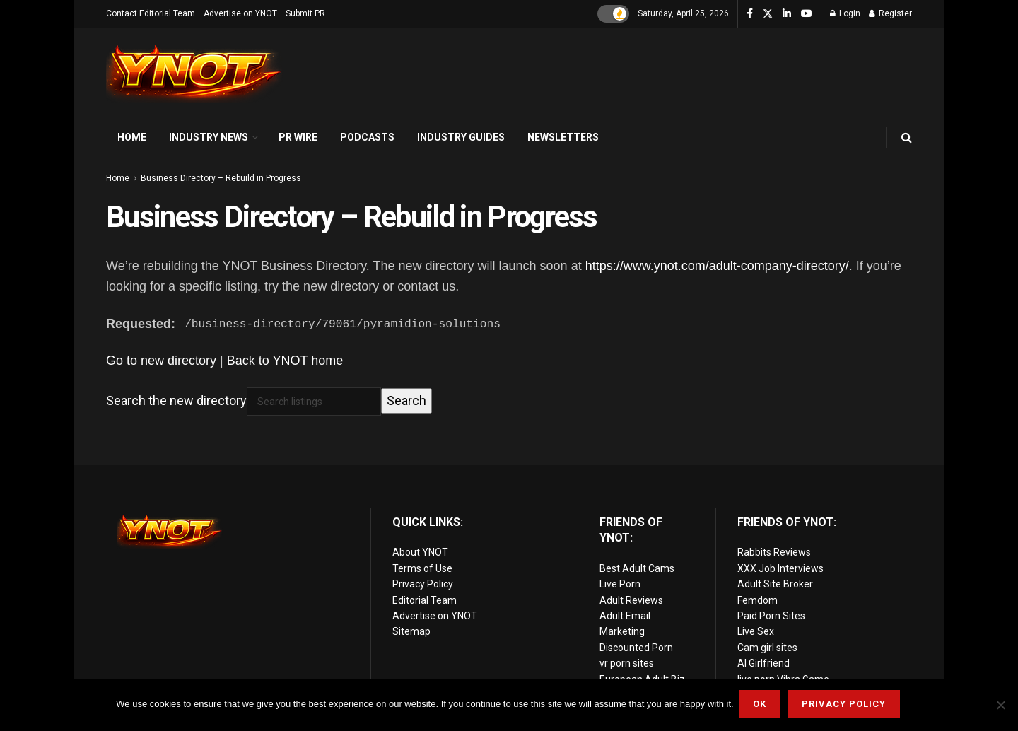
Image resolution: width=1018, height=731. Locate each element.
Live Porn (619, 584)
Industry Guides (461, 137)
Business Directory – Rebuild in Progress (221, 178)
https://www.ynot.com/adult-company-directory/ (717, 266)
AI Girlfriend (763, 663)
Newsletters (563, 137)
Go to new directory (161, 360)
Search (406, 400)
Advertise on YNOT (240, 13)
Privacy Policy (422, 584)
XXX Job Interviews (780, 568)
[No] (1000, 706)
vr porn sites (626, 663)
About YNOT (420, 552)
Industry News (208, 137)
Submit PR (305, 13)
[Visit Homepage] (194, 74)
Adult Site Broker (775, 584)
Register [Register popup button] (890, 13)
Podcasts (367, 137)
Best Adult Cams (636, 568)
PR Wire (298, 137)
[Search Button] (906, 137)
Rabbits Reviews (774, 552)
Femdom (757, 600)
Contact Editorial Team (150, 13)
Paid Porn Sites (771, 615)
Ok (761, 706)
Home (131, 137)
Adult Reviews (631, 600)
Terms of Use (422, 568)
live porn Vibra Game (783, 678)
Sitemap (411, 631)
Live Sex (755, 631)
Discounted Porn (636, 647)
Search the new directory (176, 400)
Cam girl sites (767, 647)
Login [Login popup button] (845, 13)
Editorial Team (424, 600)
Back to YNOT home (285, 360)
